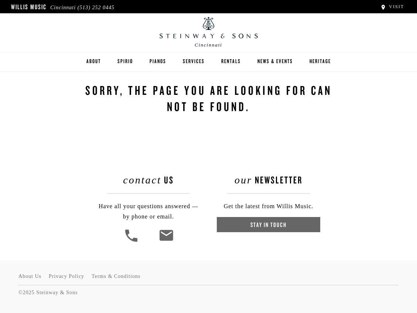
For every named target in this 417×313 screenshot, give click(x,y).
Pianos (158, 61)
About (93, 61)
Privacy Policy (66, 276)
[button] (132, 241)
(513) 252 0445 (96, 7)
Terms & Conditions (116, 276)
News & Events (275, 61)
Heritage (320, 61)
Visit (392, 6)
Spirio (125, 61)
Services (194, 61)
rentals (231, 61)
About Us (29, 276)
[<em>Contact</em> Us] (166, 241)
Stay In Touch (268, 224)
